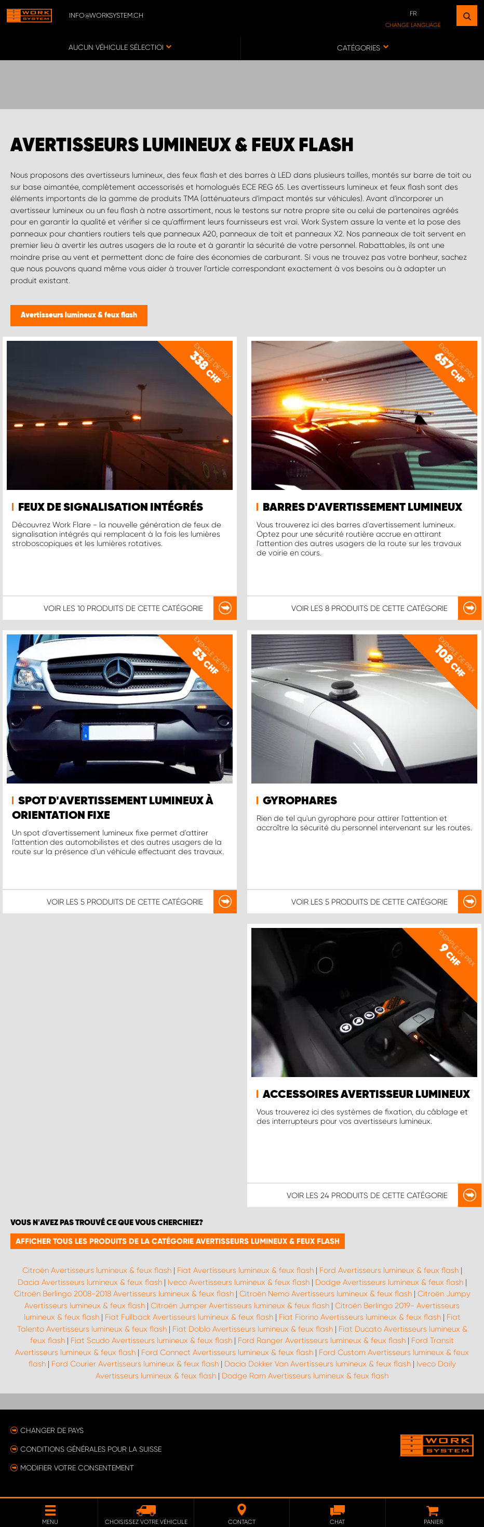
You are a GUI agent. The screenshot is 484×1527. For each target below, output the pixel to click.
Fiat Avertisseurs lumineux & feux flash (245, 1270)
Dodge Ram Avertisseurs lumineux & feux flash (305, 1375)
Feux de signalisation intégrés (110, 507)
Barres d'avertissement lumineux (362, 507)
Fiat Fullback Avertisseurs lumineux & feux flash (189, 1317)
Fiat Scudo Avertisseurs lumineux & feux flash (151, 1340)
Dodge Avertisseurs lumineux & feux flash (389, 1282)
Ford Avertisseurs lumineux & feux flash (389, 1270)
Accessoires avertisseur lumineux (366, 1094)
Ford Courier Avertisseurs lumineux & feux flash (135, 1364)
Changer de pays (52, 1430)
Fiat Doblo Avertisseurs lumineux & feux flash (252, 1329)
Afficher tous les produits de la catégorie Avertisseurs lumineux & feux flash (178, 1241)
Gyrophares (300, 801)
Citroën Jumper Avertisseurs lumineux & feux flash (240, 1305)
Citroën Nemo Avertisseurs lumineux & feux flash (325, 1293)
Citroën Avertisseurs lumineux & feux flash (96, 1270)
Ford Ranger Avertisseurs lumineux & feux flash (322, 1340)
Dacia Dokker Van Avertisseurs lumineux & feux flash (317, 1364)
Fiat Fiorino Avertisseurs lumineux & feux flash (360, 1317)
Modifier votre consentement (77, 1468)
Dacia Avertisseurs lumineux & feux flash (90, 1282)
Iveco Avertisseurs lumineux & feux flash (239, 1282)
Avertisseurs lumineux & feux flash (79, 315)
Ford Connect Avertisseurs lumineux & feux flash (227, 1352)
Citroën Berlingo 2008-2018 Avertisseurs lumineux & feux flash (124, 1293)
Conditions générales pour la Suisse (91, 1449)
